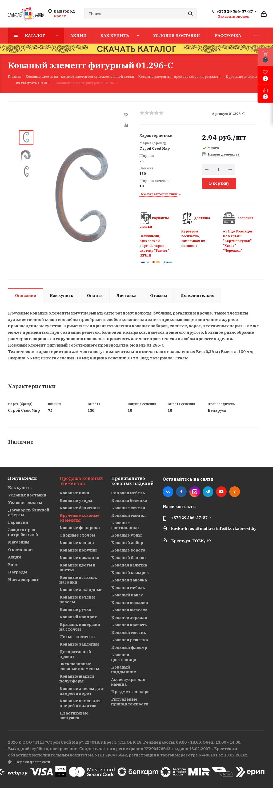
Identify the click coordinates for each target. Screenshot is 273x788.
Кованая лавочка (129, 580)
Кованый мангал (128, 515)
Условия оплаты (25, 502)
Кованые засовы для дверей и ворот (81, 691)
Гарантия (18, 522)
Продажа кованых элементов (81, 481)
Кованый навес (127, 594)
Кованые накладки (79, 557)
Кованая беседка (129, 500)
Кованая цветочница (123, 657)
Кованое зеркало (129, 617)
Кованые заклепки (79, 644)
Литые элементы (77, 636)
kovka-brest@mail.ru (193, 528)
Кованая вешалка (129, 602)
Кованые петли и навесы (77, 599)
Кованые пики (74, 492)
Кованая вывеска (129, 609)
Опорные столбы (77, 535)
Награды (17, 571)
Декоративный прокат (75, 654)
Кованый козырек (130, 572)
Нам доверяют (23, 579)
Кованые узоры (75, 500)
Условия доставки (27, 495)
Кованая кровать (129, 624)
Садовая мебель (128, 492)
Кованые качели (128, 507)
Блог (13, 564)
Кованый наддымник (123, 669)
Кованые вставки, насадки (78, 580)
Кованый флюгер (129, 647)
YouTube (221, 491)
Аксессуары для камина (128, 682)
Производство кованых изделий (132, 481)
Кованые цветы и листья (77, 567)
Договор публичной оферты (28, 512)
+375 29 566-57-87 (234, 11)
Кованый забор (127, 542)
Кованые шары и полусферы (76, 679)
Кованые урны (126, 535)
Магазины (18, 542)
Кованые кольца (76, 542)
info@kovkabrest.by (236, 528)
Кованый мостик (128, 632)
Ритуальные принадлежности (129, 702)
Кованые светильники (125, 525)
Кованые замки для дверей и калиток (80, 703)
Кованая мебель (128, 587)
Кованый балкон (128, 557)
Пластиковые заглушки (73, 715)
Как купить (20, 487)
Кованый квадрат (78, 616)
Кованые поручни (78, 550)
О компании (20, 549)
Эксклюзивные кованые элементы (79, 666)
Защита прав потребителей (23, 532)
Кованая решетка (129, 639)
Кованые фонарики (79, 527)
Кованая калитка (129, 565)
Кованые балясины (79, 507)
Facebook (181, 491)
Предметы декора (130, 691)
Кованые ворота (128, 550)
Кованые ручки (75, 609)
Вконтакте (168, 491)
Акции (14, 557)
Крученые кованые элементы (79, 518)
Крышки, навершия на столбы (79, 627)
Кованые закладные (80, 589)
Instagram (194, 491)
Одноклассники (234, 491)
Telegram (208, 491)
